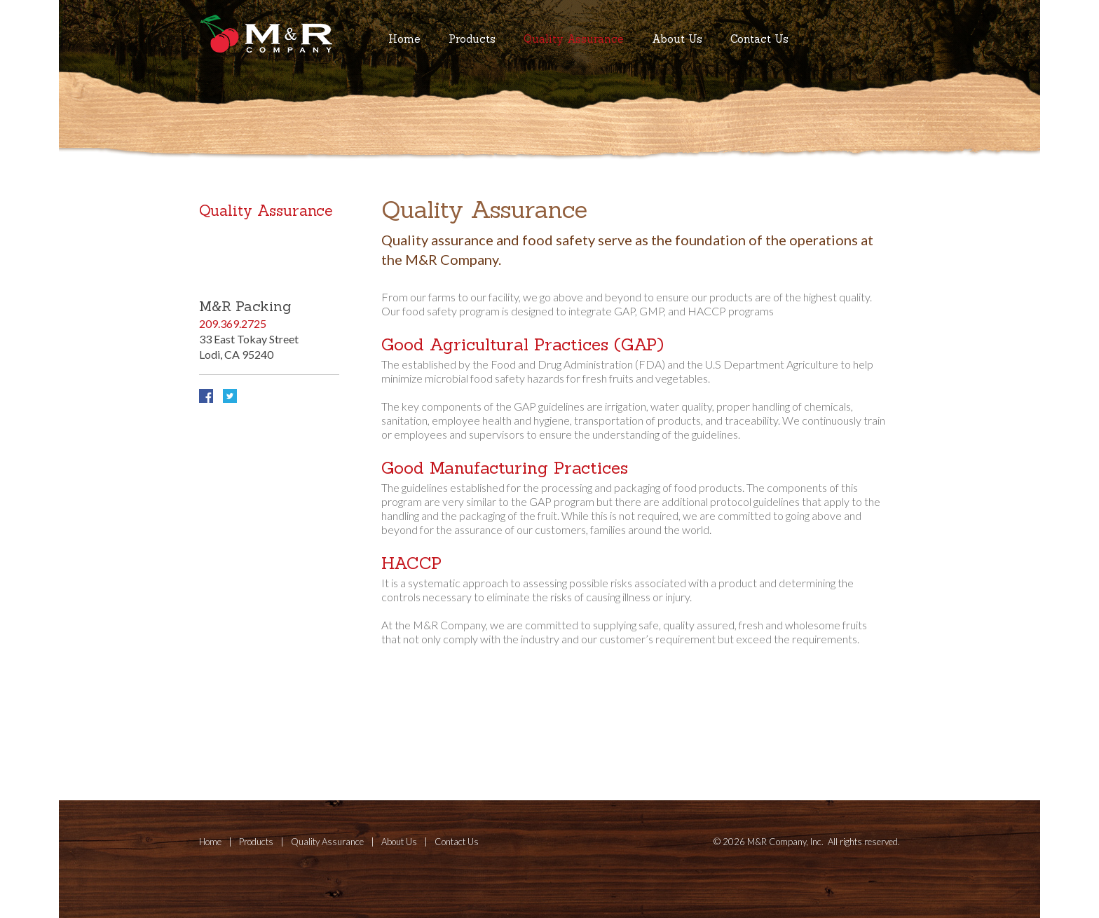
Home (404, 39)
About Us (677, 39)
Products (472, 39)
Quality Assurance (574, 39)
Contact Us (759, 39)
